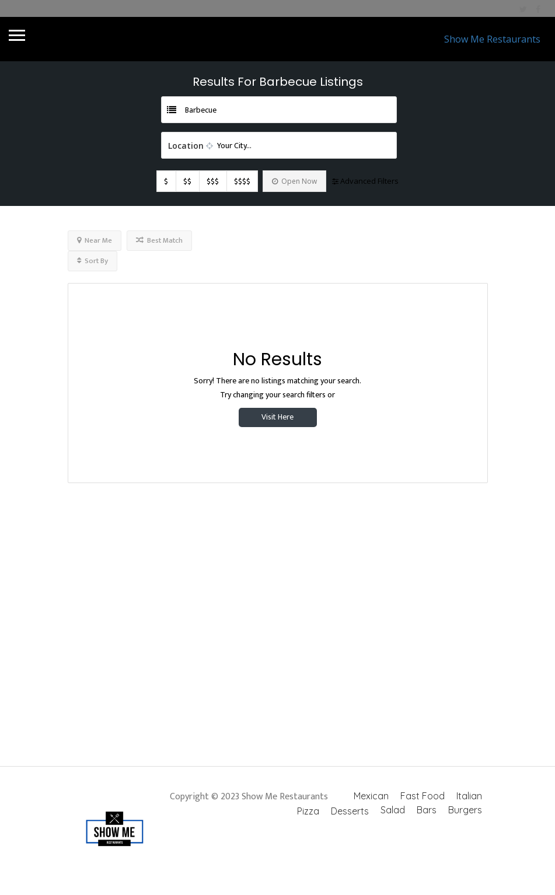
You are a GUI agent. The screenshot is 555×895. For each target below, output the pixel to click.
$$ (187, 181)
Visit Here (277, 417)
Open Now (294, 181)
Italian (469, 796)
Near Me (94, 240)
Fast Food (422, 796)
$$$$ (242, 181)
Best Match (159, 240)
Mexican (371, 796)
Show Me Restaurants (492, 39)
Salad (393, 810)
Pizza (308, 811)
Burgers (465, 810)
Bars (427, 810)
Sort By (92, 260)
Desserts (350, 811)
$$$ (213, 181)
